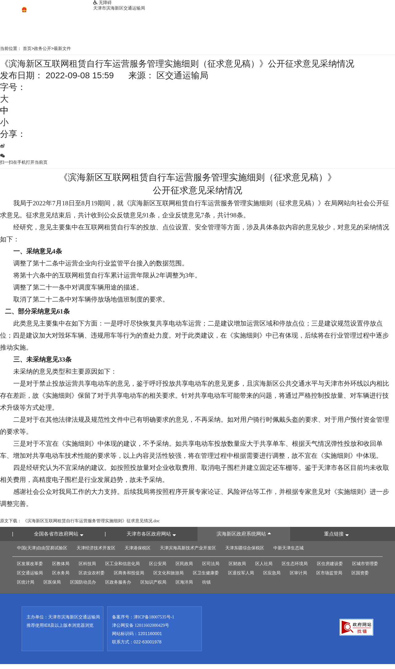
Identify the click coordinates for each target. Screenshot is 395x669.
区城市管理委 (365, 563)
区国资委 (360, 573)
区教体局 (60, 563)
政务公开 (42, 48)
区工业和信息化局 (122, 563)
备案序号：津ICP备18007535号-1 (143, 617)
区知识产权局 (153, 582)
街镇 (206, 582)
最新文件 (62, 48)
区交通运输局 (30, 573)
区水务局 (60, 573)
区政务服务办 (118, 582)
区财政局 (237, 563)
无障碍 (102, 2)
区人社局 (263, 563)
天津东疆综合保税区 (244, 548)
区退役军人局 (241, 573)
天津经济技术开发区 (96, 548)
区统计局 (25, 582)
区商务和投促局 (129, 573)
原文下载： (11, 521)
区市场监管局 (329, 573)
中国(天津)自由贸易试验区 (42, 548)
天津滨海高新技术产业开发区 (188, 548)
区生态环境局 (295, 563)
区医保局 (52, 582)
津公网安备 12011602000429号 (140, 625)
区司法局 (210, 563)
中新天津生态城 (288, 548)
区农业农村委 (92, 573)
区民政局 (184, 563)
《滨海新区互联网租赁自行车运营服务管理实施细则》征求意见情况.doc (91, 521)
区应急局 (272, 573)
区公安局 (157, 563)
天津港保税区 (138, 548)
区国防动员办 (83, 582)
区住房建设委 (330, 563)
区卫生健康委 (206, 573)
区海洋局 (184, 582)
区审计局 (298, 573)
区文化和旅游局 (168, 573)
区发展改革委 (30, 563)
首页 (27, 48)
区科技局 (87, 563)
